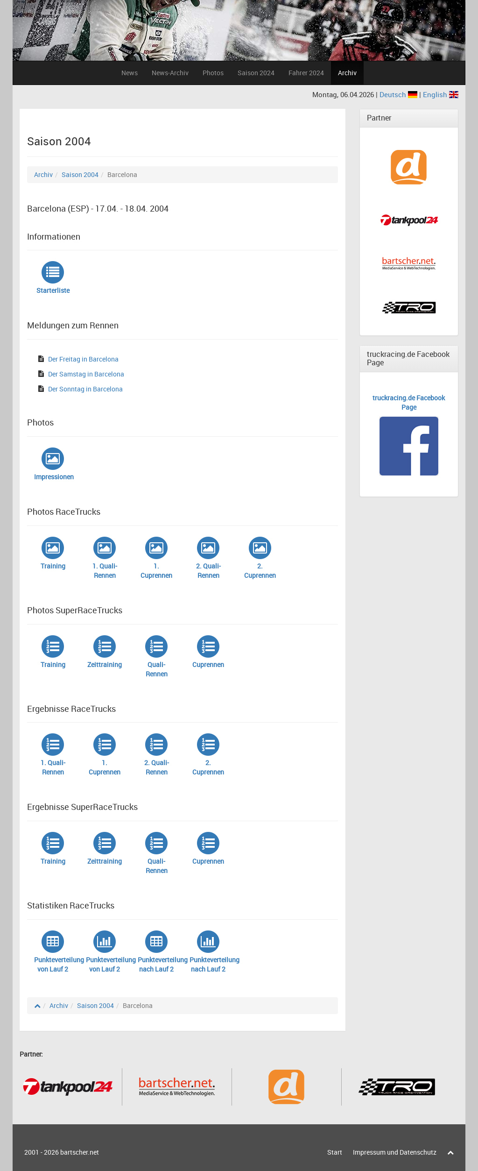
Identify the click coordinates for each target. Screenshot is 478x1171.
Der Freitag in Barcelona (83, 359)
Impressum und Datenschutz (394, 1152)
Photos (213, 72)
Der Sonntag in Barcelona (85, 388)
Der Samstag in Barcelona (86, 373)
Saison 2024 (256, 72)
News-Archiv (170, 72)
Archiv (347, 72)
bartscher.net (79, 1152)
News (129, 72)
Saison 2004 (80, 174)
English (440, 94)
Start (334, 1152)
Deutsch (399, 94)
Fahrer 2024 (306, 72)
